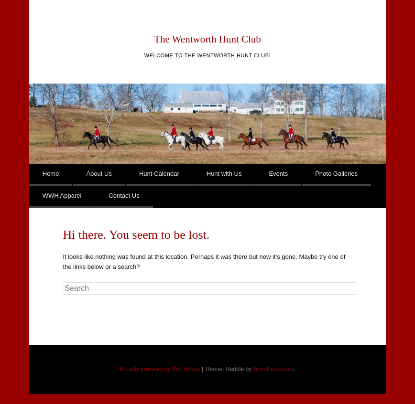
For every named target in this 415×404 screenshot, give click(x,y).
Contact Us (124, 195)
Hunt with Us (224, 173)
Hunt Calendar (159, 173)
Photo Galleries (336, 173)
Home (51, 173)
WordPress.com (273, 369)
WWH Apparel (62, 195)
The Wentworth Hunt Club (207, 39)
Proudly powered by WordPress (160, 369)
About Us (98, 173)
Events (278, 173)
